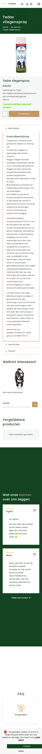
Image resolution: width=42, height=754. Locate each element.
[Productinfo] (21, 708)
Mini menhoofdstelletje (13, 392)
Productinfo (21, 714)
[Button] (27, 3)
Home (5, 27)
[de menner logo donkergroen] (9, 4)
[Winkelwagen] (31, 4)
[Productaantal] (5, 113)
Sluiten (21, 751)
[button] (39, 4)
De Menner (16, 27)
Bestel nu (25, 114)
